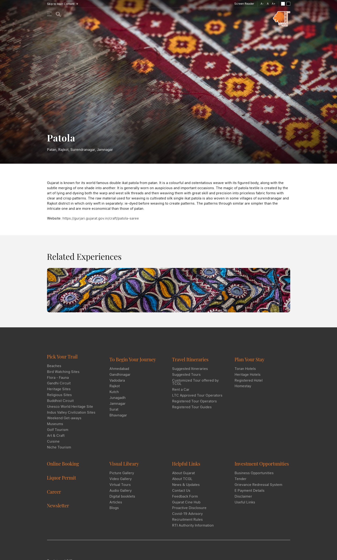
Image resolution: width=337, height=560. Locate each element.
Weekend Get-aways (64, 421)
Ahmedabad (119, 368)
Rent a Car (180, 389)
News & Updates (186, 485)
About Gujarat (183, 473)
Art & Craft (56, 438)
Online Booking (63, 464)
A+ (273, 4)
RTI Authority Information (193, 526)
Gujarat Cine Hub (186, 502)
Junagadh (117, 397)
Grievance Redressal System (258, 485)
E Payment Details (250, 491)
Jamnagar (117, 403)
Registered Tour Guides (192, 407)
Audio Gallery (120, 491)
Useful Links (245, 502)
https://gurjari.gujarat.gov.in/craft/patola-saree (100, 218)
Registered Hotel (249, 380)
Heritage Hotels (248, 374)
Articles (115, 502)
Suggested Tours (186, 374)
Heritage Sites (59, 391)
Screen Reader (244, 4)
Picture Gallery (121, 473)
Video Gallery (120, 479)
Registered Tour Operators (194, 401)
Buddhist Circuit (60, 403)
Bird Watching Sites (63, 374)
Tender (240, 479)
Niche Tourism (59, 450)
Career (54, 492)
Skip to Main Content (63, 4)
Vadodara (117, 380)
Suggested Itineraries (190, 368)
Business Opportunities (254, 473)
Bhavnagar (118, 415)
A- (262, 4)
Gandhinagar (119, 374)
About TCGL (182, 479)
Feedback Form (185, 497)
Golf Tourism (57, 432)
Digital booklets (122, 497)
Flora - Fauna (58, 380)
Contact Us (181, 491)
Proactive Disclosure (189, 508)
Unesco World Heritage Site (70, 409)
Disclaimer (243, 497)
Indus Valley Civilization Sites (71, 415)
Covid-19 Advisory (187, 514)
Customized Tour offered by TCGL (195, 382)
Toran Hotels (245, 368)
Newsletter (58, 505)
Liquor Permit (61, 478)
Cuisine (53, 444)
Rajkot (114, 386)
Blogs (114, 508)
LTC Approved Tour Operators (197, 395)
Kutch (114, 392)
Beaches (54, 368)
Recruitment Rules (187, 520)
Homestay (243, 386)
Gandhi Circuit (59, 385)
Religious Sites (59, 397)
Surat (113, 409)
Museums (55, 426)
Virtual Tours (120, 485)
